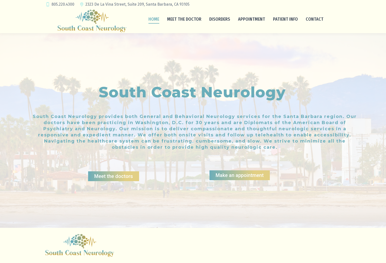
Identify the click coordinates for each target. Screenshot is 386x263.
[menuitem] (153, 19)
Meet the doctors (113, 176)
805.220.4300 (59, 4)
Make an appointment (240, 175)
